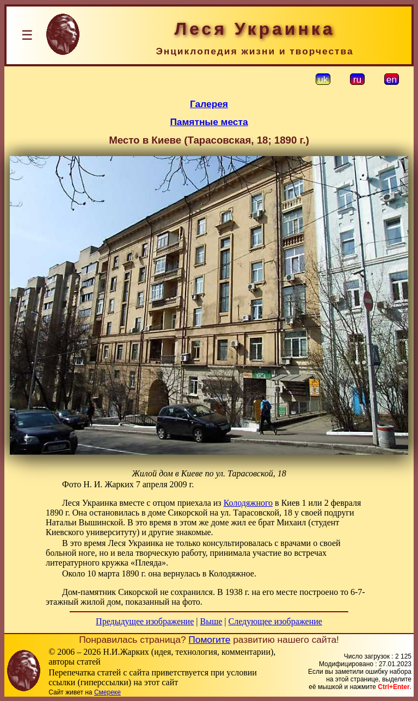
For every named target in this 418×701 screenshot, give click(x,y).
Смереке (107, 692)
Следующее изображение (275, 621)
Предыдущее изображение (145, 621)
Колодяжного (248, 502)
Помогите (209, 639)
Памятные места (209, 121)
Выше (211, 621)
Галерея (209, 103)
